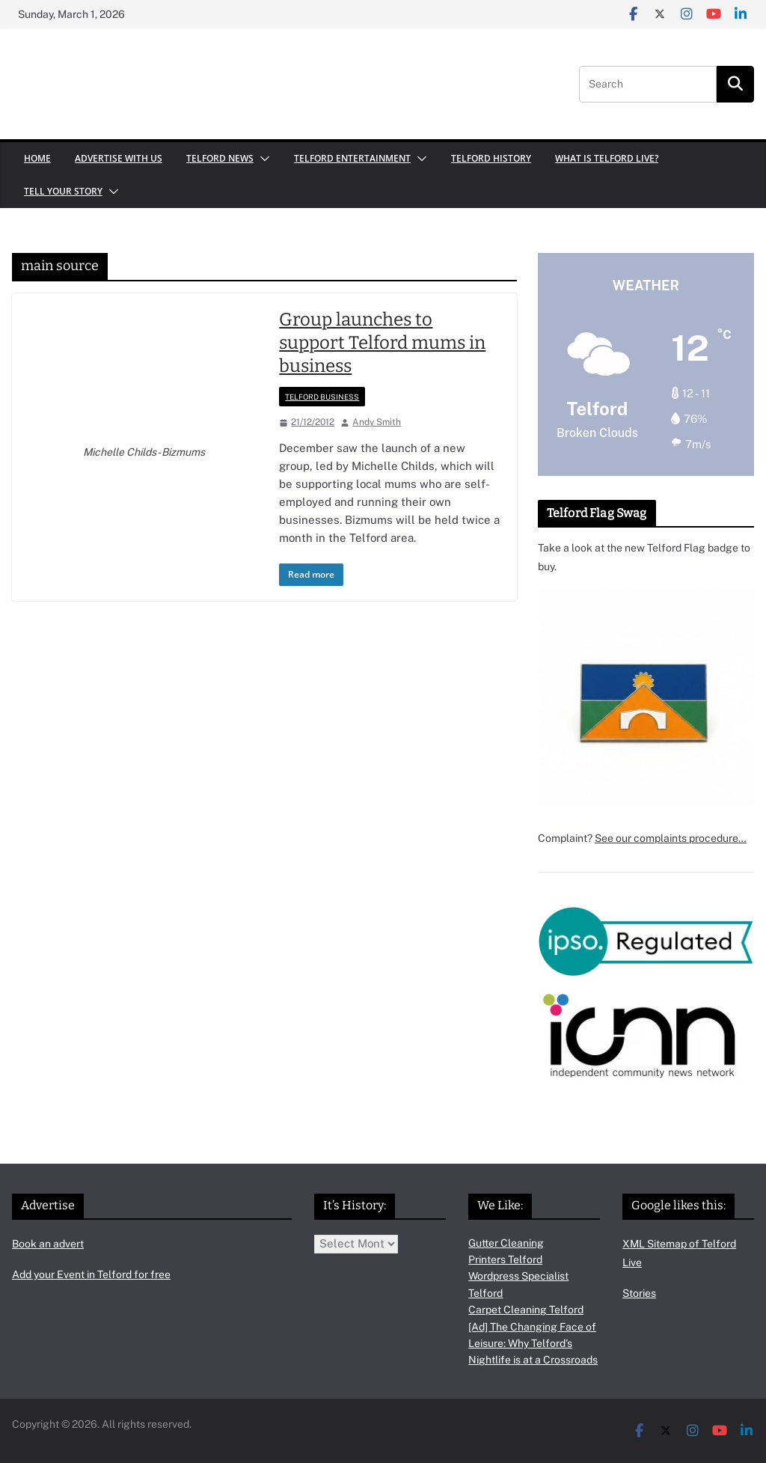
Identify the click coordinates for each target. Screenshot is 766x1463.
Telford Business (322, 396)
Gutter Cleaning (506, 1243)
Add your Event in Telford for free (91, 1274)
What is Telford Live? (606, 158)
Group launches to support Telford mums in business (382, 342)
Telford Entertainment (352, 158)
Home (37, 158)
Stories (639, 1293)
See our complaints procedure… (671, 838)
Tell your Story (63, 191)
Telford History (491, 158)
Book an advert (48, 1244)
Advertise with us (118, 158)
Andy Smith (376, 422)
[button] (262, 159)
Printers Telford (505, 1259)
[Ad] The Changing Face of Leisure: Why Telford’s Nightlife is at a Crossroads (533, 1343)
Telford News (220, 158)
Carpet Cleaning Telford (525, 1310)
